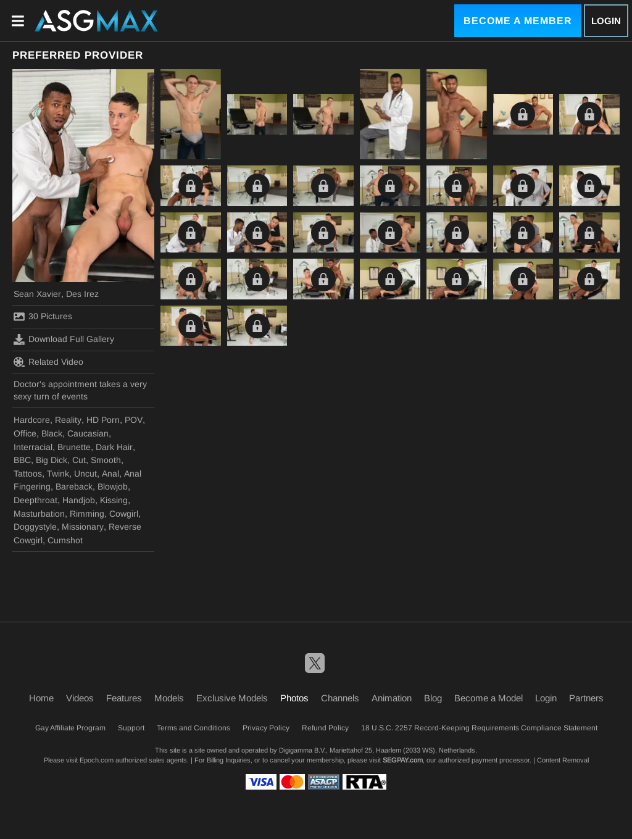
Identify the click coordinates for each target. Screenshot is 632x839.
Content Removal (563, 760)
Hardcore (32, 420)
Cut (79, 460)
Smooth (106, 460)
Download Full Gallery (64, 339)
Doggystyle (35, 527)
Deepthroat (35, 500)
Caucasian (88, 433)
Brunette (74, 447)
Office (25, 433)
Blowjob (113, 486)
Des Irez (82, 294)
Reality (68, 420)
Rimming (87, 514)
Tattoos (28, 473)
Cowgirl (123, 514)
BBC (22, 460)
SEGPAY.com (403, 760)
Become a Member (518, 20)
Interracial (33, 447)
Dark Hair (114, 447)
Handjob (78, 500)
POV (134, 420)
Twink (58, 473)
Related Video (48, 361)
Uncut (85, 473)
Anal (110, 473)
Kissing (114, 500)
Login (606, 20)
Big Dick (51, 460)
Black (51, 433)
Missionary (83, 527)
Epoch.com (97, 760)
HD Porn (103, 420)
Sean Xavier (37, 294)
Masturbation (39, 514)
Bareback (74, 486)
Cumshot (65, 540)
